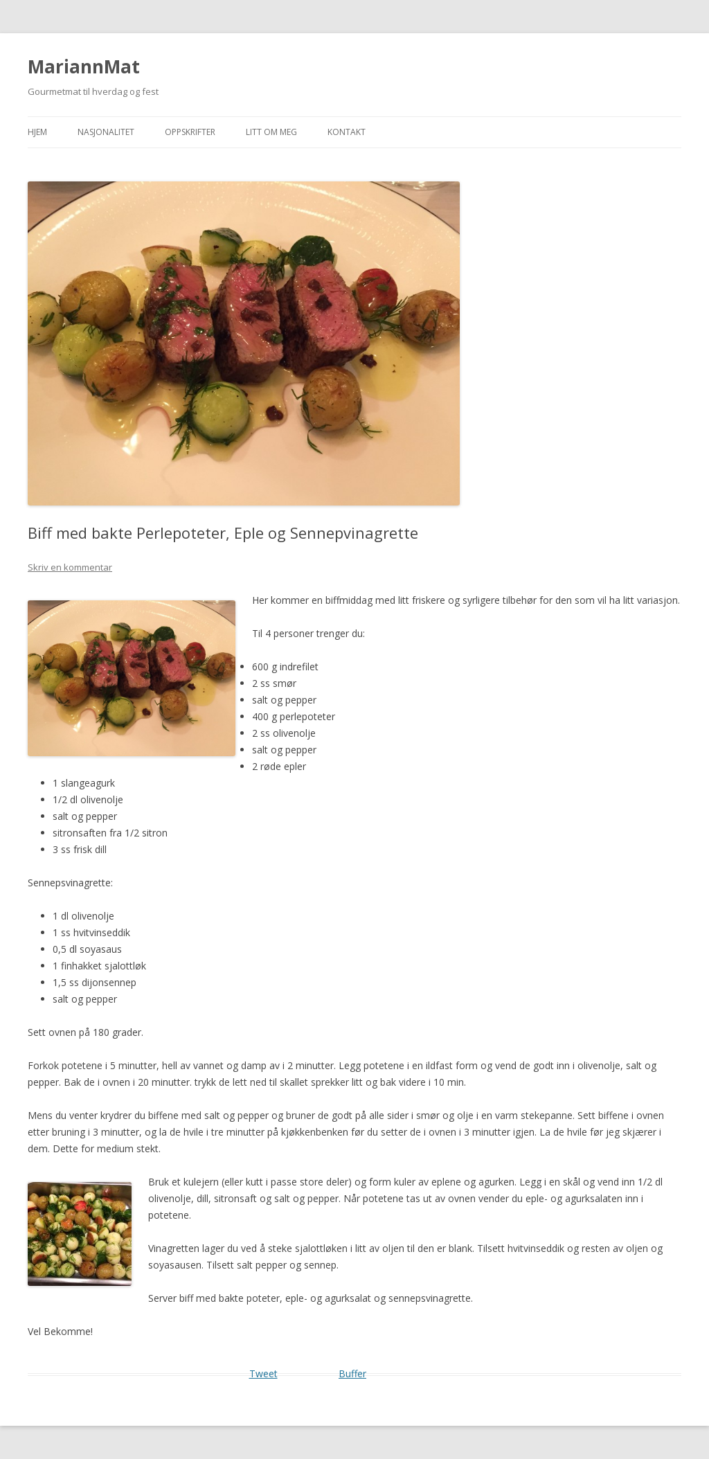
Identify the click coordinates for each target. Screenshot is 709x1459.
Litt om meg (271, 132)
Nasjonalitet (106, 132)
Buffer (352, 1373)
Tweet (263, 1373)
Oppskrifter (190, 132)
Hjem (37, 132)
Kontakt (346, 132)
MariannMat (84, 66)
